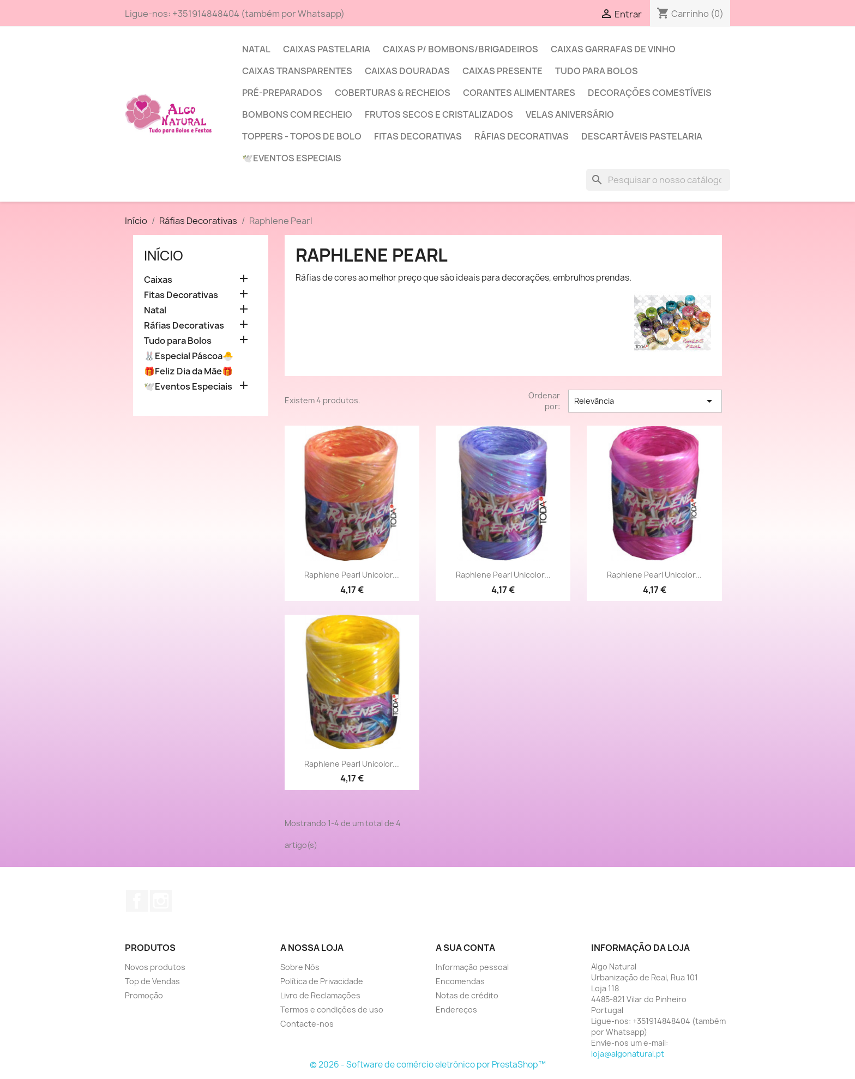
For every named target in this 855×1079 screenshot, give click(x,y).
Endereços (456, 1009)
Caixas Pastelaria (326, 49)
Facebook (137, 901)
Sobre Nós (300, 967)
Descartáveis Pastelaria (641, 136)
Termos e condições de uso (331, 1009)
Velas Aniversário (570, 114)
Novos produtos (155, 967)
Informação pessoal (472, 967)
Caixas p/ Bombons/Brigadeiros (460, 49)
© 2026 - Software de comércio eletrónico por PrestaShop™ (428, 1064)
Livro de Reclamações (320, 995)
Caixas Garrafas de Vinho (613, 49)
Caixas (158, 280)
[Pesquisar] (658, 180)
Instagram (161, 901)
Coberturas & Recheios (392, 93)
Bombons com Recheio (297, 114)
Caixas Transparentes (297, 71)
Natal (256, 49)
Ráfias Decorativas (521, 136)
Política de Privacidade (321, 981)
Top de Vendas (152, 981)
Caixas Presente (502, 71)
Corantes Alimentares (519, 93)
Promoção (144, 995)
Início (163, 255)
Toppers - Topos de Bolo (302, 136)
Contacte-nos (307, 1024)
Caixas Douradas (407, 71)
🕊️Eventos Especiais (291, 158)
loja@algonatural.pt (627, 1053)
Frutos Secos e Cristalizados (439, 114)
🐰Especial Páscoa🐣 (188, 356)
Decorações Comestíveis (650, 93)
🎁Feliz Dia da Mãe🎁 (188, 371)
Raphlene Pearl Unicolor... (351, 574)
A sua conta (465, 948)
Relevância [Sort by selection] (645, 401)
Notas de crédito (467, 995)
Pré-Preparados (282, 93)
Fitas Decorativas (418, 136)
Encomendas (460, 981)
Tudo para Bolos (596, 71)
